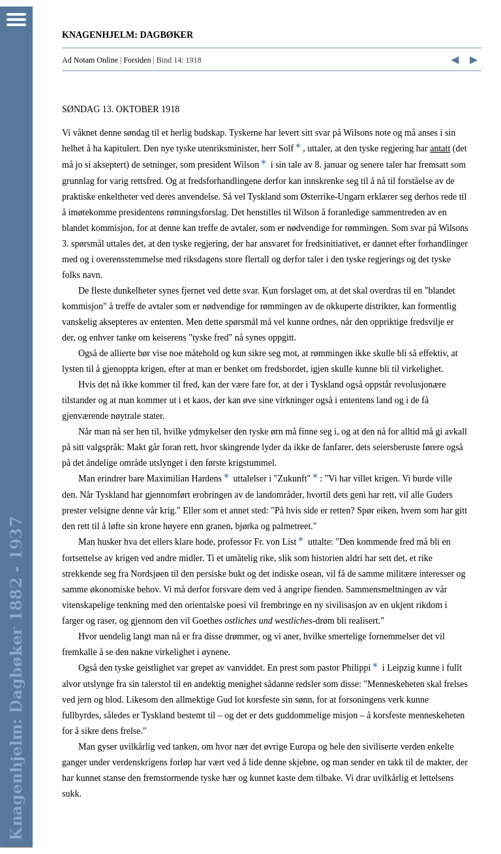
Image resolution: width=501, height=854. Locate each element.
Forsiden (137, 60)
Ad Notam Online (90, 60)
